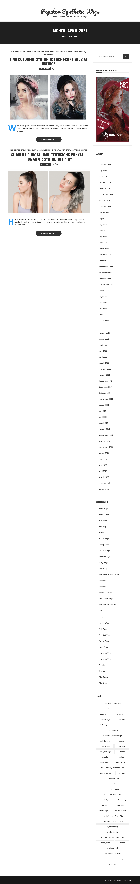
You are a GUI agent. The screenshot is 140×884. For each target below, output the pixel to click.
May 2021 (102, 411)
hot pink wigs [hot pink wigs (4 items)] (105, 773)
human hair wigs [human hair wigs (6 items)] (112, 778)
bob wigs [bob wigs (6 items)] (104, 725)
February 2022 (105, 369)
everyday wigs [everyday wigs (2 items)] (105, 752)
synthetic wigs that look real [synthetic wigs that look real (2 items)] (112, 837)
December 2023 (106, 267)
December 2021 (105, 381)
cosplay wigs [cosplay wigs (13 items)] (105, 746)
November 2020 (106, 441)
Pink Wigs (45, 52)
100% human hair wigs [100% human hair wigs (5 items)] (112, 703)
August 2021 (104, 405)
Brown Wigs (26, 150)
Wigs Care (103, 683)
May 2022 (103, 351)
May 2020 (103, 465)
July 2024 (103, 224)
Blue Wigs (15, 52)
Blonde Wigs (15, 150)
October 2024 (105, 206)
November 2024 (106, 200)
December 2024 (106, 194)
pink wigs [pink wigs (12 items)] (120, 805)
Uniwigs (82, 52)
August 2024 (104, 218)
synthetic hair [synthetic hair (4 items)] (120, 810)
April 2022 (103, 357)
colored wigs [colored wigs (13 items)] (113, 730)
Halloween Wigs (105, 593)
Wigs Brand (48, 55)
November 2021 (105, 387)
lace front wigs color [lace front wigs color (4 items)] (112, 794)
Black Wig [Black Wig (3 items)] (104, 714)
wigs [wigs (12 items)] (122, 859)
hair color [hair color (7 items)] (104, 757)
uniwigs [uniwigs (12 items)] (122, 843)
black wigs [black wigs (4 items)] (121, 714)
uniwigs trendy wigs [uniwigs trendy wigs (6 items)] (113, 853)
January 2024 (104, 261)
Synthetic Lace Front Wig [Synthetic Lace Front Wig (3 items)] (113, 816)
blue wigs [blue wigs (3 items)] (121, 719)
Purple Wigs (54, 52)
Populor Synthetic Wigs (70, 11)
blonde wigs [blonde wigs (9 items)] (105, 719)
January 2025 (104, 188)
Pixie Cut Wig (104, 635)
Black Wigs (103, 508)
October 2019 (104, 483)
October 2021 (104, 393)
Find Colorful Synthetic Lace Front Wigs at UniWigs (49, 61)
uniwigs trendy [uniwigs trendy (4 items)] (113, 848)
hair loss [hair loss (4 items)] (121, 757)
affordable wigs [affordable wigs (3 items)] (112, 709)
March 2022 (104, 363)
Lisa (56, 68)
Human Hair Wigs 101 (107, 605)
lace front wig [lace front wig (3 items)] (112, 784)
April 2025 (103, 176)
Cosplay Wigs (104, 557)
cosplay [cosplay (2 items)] (122, 741)
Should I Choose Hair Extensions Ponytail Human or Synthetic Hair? (48, 157)
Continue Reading (48, 139)
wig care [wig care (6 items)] (105, 859)
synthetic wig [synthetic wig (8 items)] (112, 827)
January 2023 (104, 333)
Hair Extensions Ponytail (51, 150)
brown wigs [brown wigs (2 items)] (120, 725)
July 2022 (103, 345)
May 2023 (103, 309)
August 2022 (104, 339)
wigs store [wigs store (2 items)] (112, 864)
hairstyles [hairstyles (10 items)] (104, 762)
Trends (75, 52)
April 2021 (103, 417)
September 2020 (106, 447)
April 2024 (103, 242)
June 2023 (103, 303)
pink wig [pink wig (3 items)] (104, 805)
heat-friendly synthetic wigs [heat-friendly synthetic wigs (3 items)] (112, 768)
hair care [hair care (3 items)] (122, 752)
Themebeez (127, 880)
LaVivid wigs (104, 611)
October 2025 (105, 164)
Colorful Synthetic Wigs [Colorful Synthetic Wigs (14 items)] (112, 735)
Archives (101, 153)
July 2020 (103, 459)
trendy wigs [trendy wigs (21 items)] (105, 843)
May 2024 (103, 236)
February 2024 (105, 254)
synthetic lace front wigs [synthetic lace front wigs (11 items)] (113, 821)
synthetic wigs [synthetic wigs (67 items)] (113, 832)
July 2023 (103, 297)
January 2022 (104, 375)
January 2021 (104, 429)
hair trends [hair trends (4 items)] (120, 762)
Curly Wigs (36, 52)
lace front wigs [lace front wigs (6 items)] (113, 789)
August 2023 (104, 291)
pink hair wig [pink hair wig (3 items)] (121, 800)
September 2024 (106, 212)
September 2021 (106, 399)
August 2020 (104, 453)
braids (101, 532)
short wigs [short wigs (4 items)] (103, 810)
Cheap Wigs (104, 544)
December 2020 (106, 435)
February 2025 (105, 182)
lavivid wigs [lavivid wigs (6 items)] (104, 800)
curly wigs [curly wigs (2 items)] (122, 746)
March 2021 (103, 423)
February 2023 (105, 327)
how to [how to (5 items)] (122, 773)
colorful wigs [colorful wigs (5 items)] (105, 741)
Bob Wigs (103, 526)
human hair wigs (106, 599)
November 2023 (105, 273)
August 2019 (104, 489)
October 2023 (105, 279)
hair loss (102, 581)
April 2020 (103, 471)
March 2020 (104, 477)
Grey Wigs (103, 569)
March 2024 (104, 248)
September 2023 (106, 285)
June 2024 (103, 230)
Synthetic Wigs (66, 52)
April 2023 (103, 315)
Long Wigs (103, 617)
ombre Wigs (104, 623)
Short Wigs (103, 647)
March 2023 (104, 321)
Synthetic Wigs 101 (106, 659)
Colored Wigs (25, 52)
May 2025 (103, 170)
